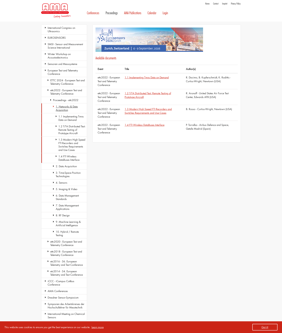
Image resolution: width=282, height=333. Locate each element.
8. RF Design (63, 215)
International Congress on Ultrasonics (61, 29)
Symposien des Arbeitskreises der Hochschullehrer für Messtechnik (66, 305)
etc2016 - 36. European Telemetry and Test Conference (66, 263)
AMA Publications (132, 13)
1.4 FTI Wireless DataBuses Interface (68, 158)
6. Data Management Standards (67, 197)
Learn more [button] (98, 327)
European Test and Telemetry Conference (63, 72)
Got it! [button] (264, 327)
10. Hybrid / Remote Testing (67, 233)
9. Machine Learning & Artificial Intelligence (68, 223)
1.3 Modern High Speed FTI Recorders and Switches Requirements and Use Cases (71, 145)
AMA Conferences (58, 291)
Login (165, 13)
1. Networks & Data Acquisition (67, 108)
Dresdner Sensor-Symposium (63, 297)
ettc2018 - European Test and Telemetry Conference (66, 253)
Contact (216, 3)
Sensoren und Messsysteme (62, 64)
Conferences (93, 13)
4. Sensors (61, 182)
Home (207, 3)
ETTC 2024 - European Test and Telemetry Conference (67, 82)
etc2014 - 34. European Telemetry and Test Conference (66, 273)
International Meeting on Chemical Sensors (66, 315)
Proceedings (112, 13)
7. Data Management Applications (67, 207)
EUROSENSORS (57, 37)
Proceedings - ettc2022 (65, 100)
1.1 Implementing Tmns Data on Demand (71, 118)
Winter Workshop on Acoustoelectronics (59, 55)
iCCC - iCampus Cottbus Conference (61, 282)
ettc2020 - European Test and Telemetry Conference (66, 243)
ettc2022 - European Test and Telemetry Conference (66, 91)
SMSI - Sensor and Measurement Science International (65, 45)
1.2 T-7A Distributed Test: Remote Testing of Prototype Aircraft (71, 130)
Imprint (224, 3)
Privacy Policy (236, 3)
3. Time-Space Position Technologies (68, 174)
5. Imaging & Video (66, 189)
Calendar (151, 13)
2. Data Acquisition (66, 166)
